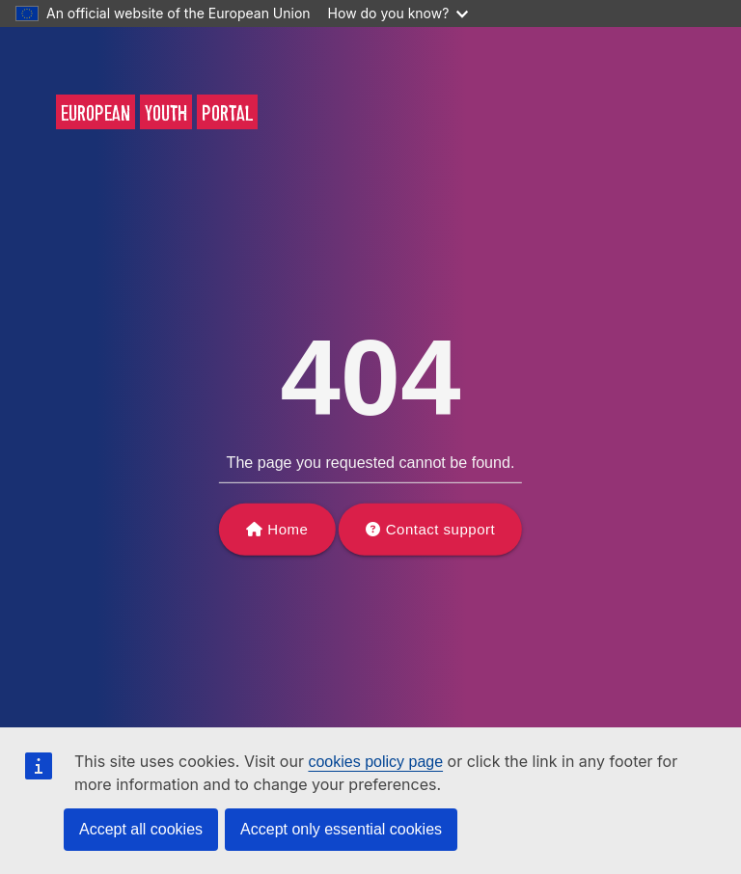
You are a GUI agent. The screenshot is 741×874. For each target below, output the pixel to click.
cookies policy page (375, 761)
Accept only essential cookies (341, 829)
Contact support (440, 529)
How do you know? (398, 13)
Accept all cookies (141, 829)
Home (287, 529)
